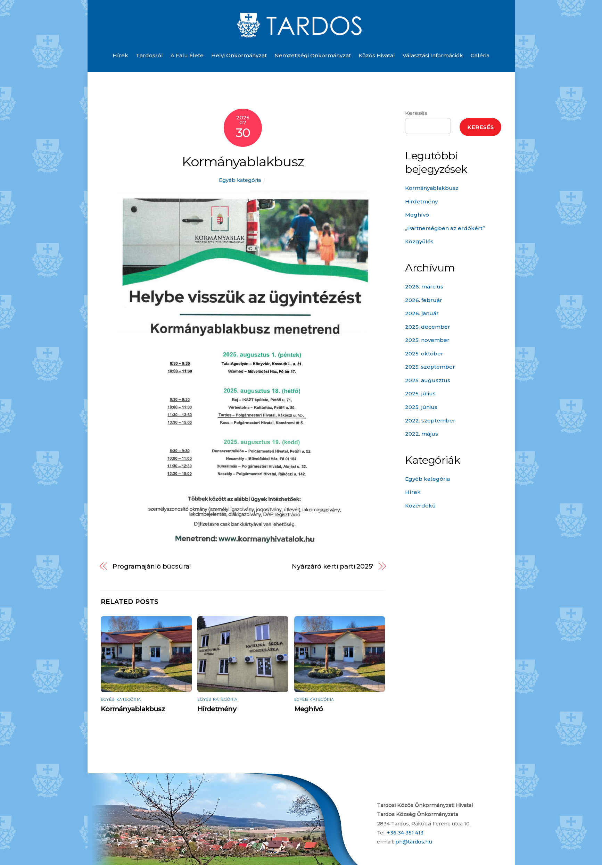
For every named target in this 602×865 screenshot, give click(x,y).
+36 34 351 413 (405, 833)
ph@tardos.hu (413, 842)
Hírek (120, 55)
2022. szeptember (430, 420)
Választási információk (433, 55)
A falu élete (187, 55)
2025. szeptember (430, 366)
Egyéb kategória (240, 180)
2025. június (421, 407)
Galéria (480, 55)
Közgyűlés (419, 241)
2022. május (421, 433)
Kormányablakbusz (243, 161)
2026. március (424, 286)
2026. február (423, 300)
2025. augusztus (427, 380)
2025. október (424, 353)
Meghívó (308, 709)
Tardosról (149, 55)
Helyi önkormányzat (239, 55)
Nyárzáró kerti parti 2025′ (332, 566)
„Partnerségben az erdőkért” (445, 228)
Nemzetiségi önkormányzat (312, 55)
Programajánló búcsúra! (152, 566)
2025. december (427, 327)
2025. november (427, 340)
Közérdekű (420, 505)
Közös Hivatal (376, 55)
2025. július (420, 393)
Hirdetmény (216, 709)
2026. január (422, 313)
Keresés (416, 113)
